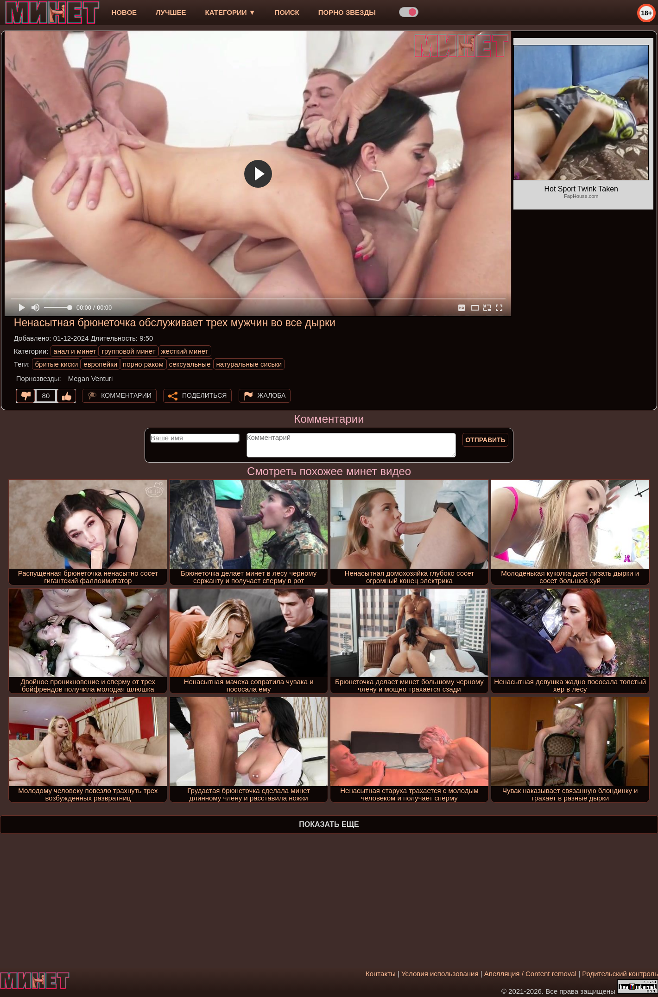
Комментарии (126, 395)
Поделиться (204, 395)
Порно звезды (347, 12)
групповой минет (128, 351)
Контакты (381, 974)
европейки (100, 364)
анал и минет (74, 351)
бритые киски (56, 364)
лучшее (171, 12)
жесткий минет (185, 351)
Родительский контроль (620, 974)
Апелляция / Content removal (530, 974)
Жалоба (272, 395)
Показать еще (329, 824)
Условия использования (440, 974)
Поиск (287, 12)
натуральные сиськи (249, 364)
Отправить (485, 440)
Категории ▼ (230, 12)
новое (124, 12)
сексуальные (190, 364)
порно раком (143, 364)
